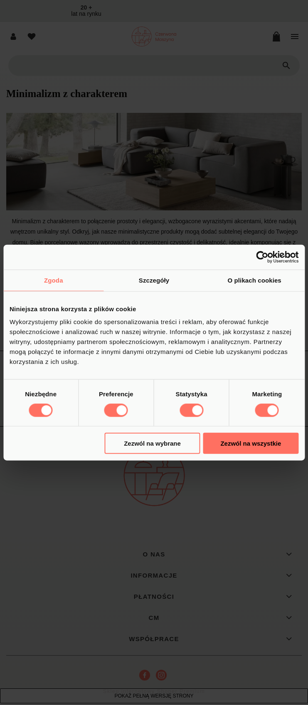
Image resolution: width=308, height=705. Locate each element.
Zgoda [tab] (53, 279)
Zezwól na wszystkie (250, 443)
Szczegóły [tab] (154, 279)
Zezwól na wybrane (152, 443)
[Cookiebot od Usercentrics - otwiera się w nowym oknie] (262, 257)
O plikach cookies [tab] (254, 279)
